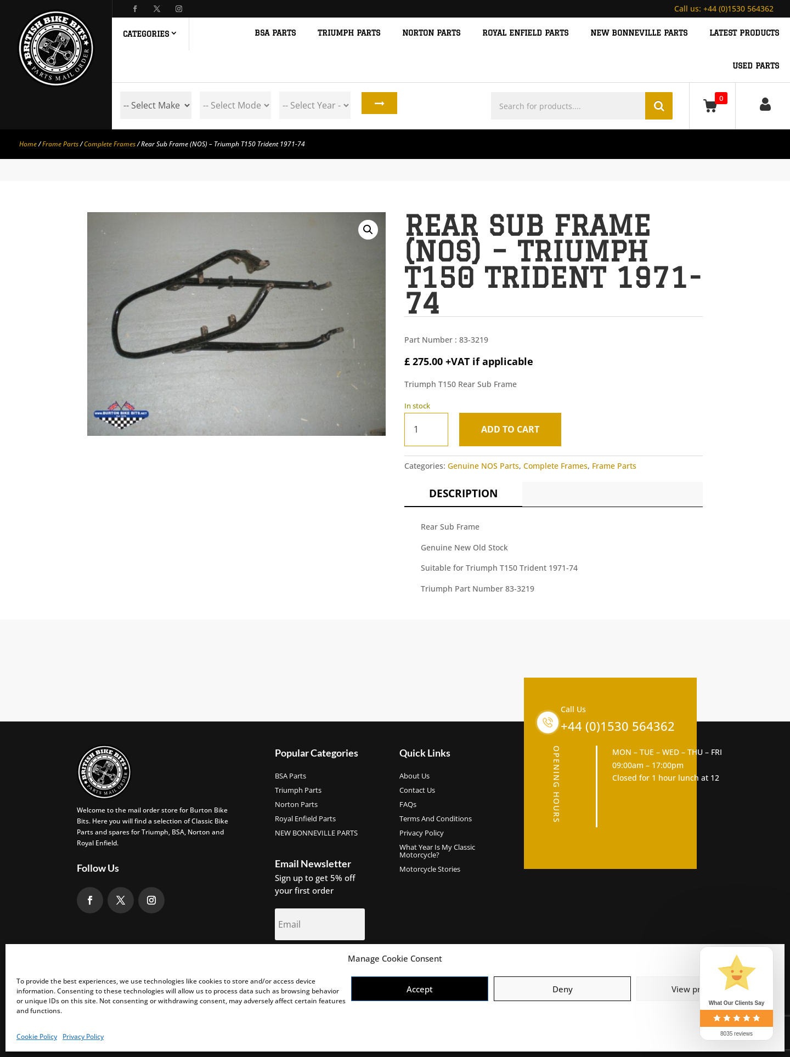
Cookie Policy (36, 1036)
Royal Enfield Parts (305, 819)
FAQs (407, 804)
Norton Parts (296, 804)
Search (376, 105)
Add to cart (514, 429)
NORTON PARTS (431, 33)
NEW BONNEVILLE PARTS (638, 33)
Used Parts (755, 66)
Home (28, 144)
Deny (562, 989)
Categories (146, 34)
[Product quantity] (426, 429)
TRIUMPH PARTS (349, 33)
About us (414, 776)
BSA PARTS (275, 33)
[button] (368, 230)
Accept (420, 989)
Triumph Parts (298, 790)
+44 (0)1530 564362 (724, 8)
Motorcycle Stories (429, 869)
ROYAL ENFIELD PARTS (525, 33)
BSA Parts (290, 776)
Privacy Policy (83, 1036)
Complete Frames (110, 144)
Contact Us (417, 790)
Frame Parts (60, 144)
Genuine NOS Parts (483, 466)
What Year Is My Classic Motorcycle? (437, 851)
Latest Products (744, 33)
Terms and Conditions (435, 819)
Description (463, 493)
